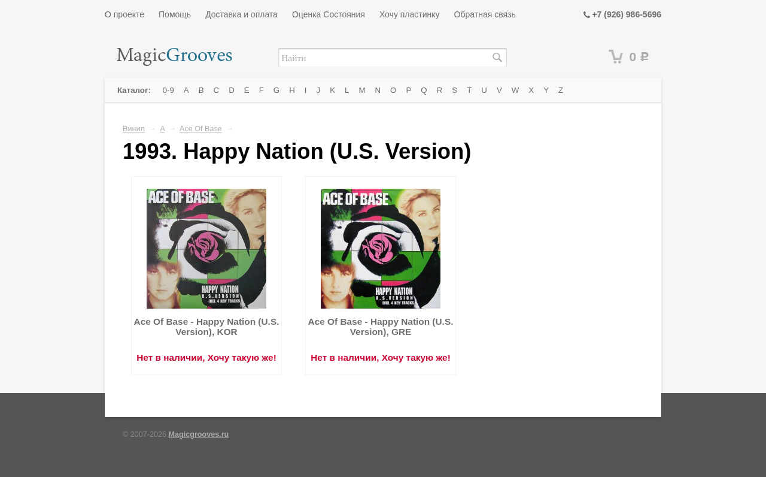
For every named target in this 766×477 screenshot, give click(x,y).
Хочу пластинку (409, 14)
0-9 (168, 90)
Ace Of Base (201, 129)
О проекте (124, 14)
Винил (134, 129)
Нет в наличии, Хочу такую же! (206, 357)
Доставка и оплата (241, 14)
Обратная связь (485, 14)
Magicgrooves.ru (199, 434)
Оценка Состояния (328, 14)
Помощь (175, 14)
